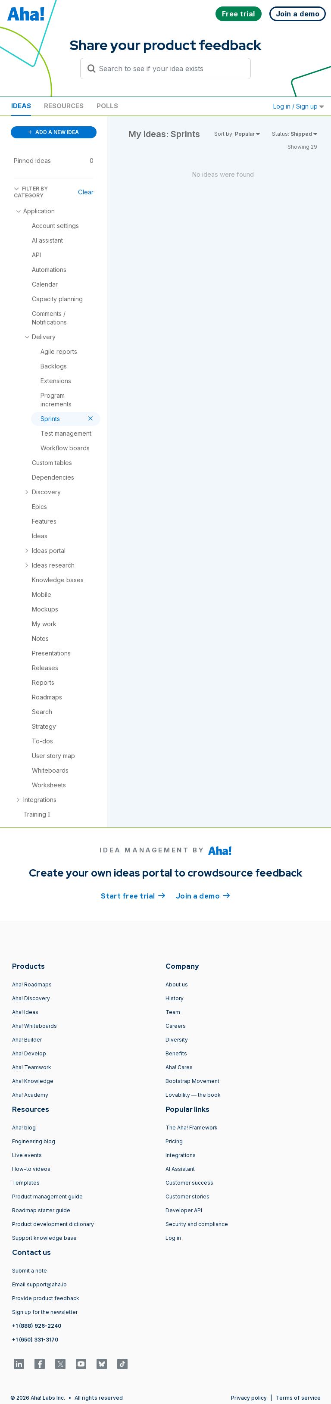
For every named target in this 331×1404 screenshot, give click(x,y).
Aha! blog (24, 1127)
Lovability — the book (193, 1095)
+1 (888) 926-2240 (36, 1326)
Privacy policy (249, 1398)
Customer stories (187, 1196)
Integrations (181, 1155)
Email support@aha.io (39, 1284)
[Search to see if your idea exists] (169, 68)
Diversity (177, 1039)
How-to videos (31, 1169)
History (175, 998)
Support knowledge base (44, 1238)
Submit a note (29, 1270)
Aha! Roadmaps (32, 984)
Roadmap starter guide (41, 1210)
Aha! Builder (27, 1039)
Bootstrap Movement (192, 1081)
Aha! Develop (29, 1053)
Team (173, 1012)
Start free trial (133, 895)
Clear (86, 192)
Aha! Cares (179, 1067)
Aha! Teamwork (31, 1067)
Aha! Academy (30, 1095)
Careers (176, 1026)
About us (177, 984)
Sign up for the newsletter (45, 1312)
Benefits (176, 1053)
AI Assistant (180, 1169)
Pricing (174, 1141)
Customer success (189, 1182)
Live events (27, 1155)
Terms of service (298, 1398)
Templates (26, 1182)
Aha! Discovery (31, 998)
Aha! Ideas (25, 1012)
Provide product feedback (45, 1298)
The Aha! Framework (192, 1127)
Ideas (21, 106)
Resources (64, 106)
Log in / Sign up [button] (298, 106)
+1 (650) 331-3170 (35, 1339)
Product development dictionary (53, 1224)
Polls (107, 106)
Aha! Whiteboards (34, 1026)
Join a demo (203, 895)
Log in (173, 1238)
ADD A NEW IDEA (53, 132)
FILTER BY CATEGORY (31, 192)
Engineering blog (33, 1141)
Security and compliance (197, 1224)
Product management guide (47, 1196)
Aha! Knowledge (32, 1081)
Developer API (184, 1210)
